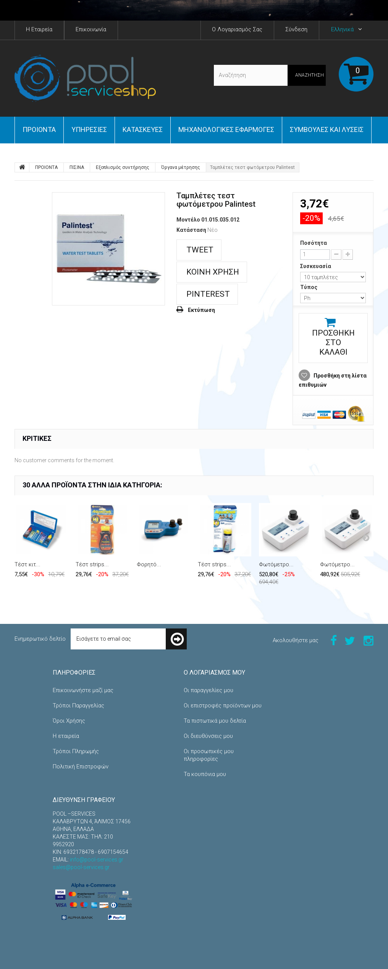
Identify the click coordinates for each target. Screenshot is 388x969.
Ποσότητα (313, 243)
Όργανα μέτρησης (180, 167)
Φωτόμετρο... (276, 564)
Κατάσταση (191, 230)
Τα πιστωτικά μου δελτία (215, 720)
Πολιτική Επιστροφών (80, 766)
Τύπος (309, 287)
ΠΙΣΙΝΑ (77, 167)
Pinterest (207, 294)
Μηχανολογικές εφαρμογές (226, 129)
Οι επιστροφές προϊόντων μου (223, 705)
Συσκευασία (316, 266)
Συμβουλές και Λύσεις (327, 129)
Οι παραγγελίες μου (208, 690)
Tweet (198, 249)
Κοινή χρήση (211, 271)
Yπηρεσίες (89, 129)
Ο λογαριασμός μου (214, 672)
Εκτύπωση (201, 310)
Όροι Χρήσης (69, 720)
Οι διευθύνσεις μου (208, 736)
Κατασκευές (143, 129)
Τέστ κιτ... (27, 564)
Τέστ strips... (92, 564)
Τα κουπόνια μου (205, 774)
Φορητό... (149, 564)
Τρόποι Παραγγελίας (78, 705)
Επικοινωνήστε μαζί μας (83, 690)
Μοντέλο (188, 220)
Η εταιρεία (66, 736)
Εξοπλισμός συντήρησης (122, 167)
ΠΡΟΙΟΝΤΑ (39, 129)
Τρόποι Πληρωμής (76, 751)
